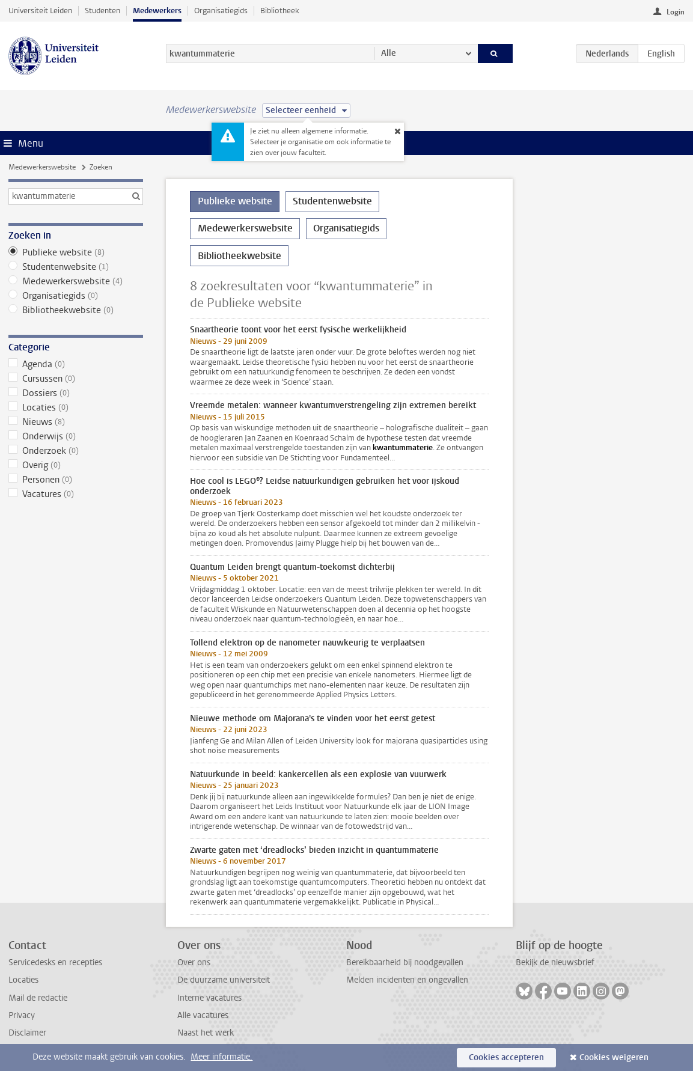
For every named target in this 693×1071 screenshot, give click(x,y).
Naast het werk (205, 1033)
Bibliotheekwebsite (75, 310)
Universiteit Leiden (40, 10)
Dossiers (75, 393)
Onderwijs (75, 436)
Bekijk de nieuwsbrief (555, 962)
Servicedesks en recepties (55, 962)
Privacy (21, 1015)
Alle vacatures (202, 1015)
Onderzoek (75, 450)
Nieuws (75, 422)
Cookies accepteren (506, 1057)
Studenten (102, 10)
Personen (75, 479)
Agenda (75, 364)
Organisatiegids (221, 10)
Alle (388, 53)
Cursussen (75, 378)
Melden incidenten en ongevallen (407, 980)
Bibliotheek (279, 10)
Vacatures (75, 494)
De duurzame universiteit (223, 980)
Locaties (75, 407)
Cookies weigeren (614, 1057)
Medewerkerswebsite (42, 167)
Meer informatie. (221, 1057)
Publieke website (75, 252)
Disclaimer (27, 1033)
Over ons (193, 962)
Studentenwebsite (75, 266)
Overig (75, 465)
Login (676, 12)
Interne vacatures (209, 998)
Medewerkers (157, 10)
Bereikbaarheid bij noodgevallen (404, 962)
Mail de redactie (37, 998)
